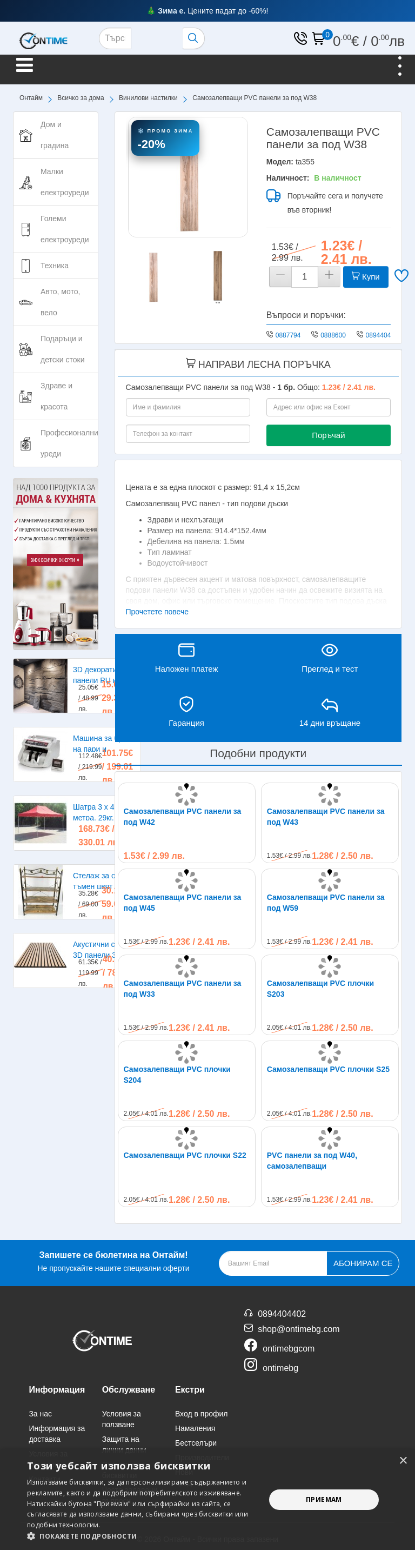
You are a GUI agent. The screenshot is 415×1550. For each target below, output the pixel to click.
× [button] (403, 1461)
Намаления (195, 1428)
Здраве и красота (56, 396)
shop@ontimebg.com (298, 1329)
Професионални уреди (69, 443)
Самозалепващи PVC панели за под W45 (183, 902)
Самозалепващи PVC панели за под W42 (183, 816)
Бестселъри (196, 1443)
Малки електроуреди (65, 182)
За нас (40, 1413)
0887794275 (294, 335)
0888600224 (338, 335)
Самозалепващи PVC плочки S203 (320, 988)
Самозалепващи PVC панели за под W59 (326, 902)
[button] (142, 1536)
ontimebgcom (288, 1348)
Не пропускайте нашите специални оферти (113, 1260)
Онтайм (31, 98)
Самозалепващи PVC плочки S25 (328, 1069)
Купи (366, 276)
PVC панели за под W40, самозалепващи (312, 1160)
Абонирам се (362, 1263)
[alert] (207, 1499)
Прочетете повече (157, 611)
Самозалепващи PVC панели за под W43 (326, 816)
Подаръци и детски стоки (63, 349)
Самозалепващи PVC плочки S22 (185, 1155)
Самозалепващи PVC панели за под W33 (183, 988)
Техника (55, 265)
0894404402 (384, 335)
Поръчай (328, 435)
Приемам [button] (324, 1499)
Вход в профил (201, 1413)
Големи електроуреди (65, 229)
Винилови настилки (148, 98)
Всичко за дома (80, 98)
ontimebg (280, 1368)
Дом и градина (55, 135)
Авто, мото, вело (60, 302)
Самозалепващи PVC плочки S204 (177, 1074)
